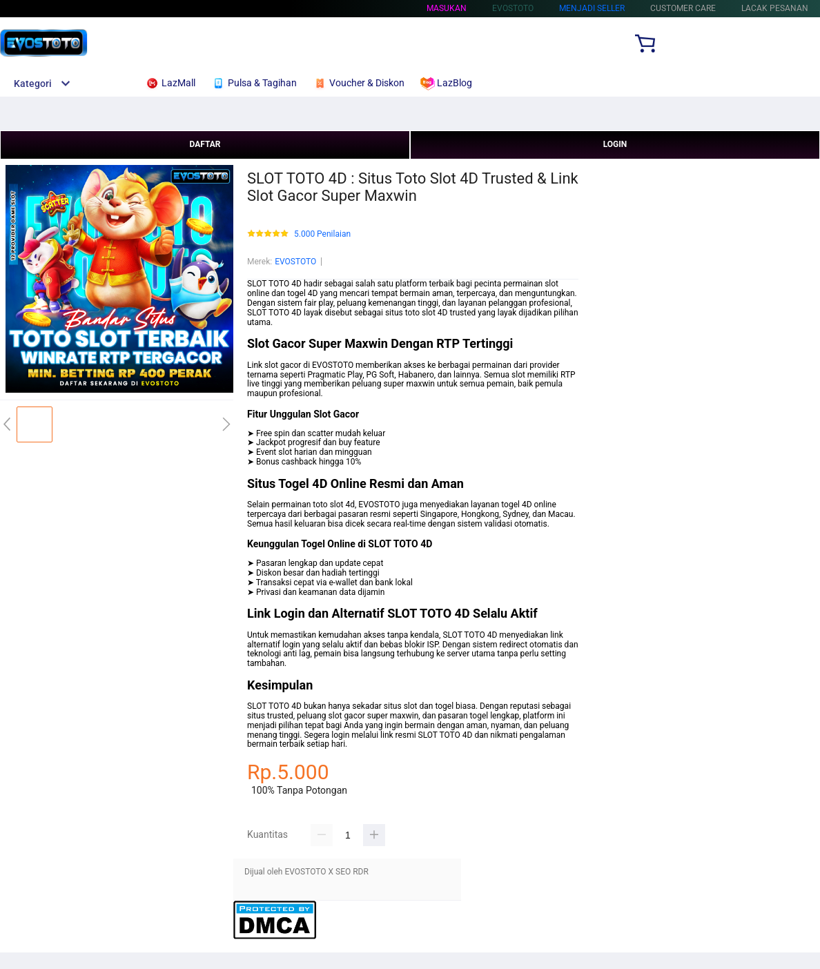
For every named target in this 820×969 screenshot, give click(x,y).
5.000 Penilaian (322, 234)
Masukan (447, 8)
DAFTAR (204, 144)
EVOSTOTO (295, 261)
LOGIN (615, 144)
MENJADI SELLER (592, 8)
